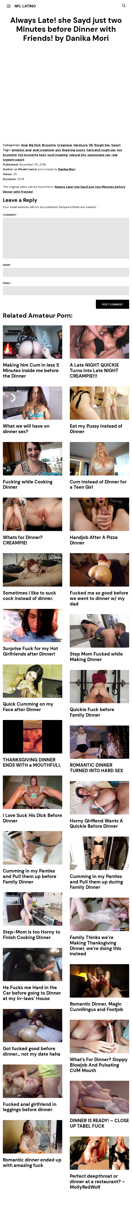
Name (7, 265)
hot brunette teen (32, 155)
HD (91, 145)
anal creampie (43, 150)
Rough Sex (102, 145)
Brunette (49, 145)
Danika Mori (66, 169)
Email (7, 283)
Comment (10, 215)
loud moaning (57, 155)
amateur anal (21, 150)
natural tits (77, 155)
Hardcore (80, 145)
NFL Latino (25, 6)
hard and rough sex (101, 150)
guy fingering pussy (70, 150)
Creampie (64, 145)
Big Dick (35, 145)
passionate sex (99, 155)
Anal (24, 145)
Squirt (116, 145)
